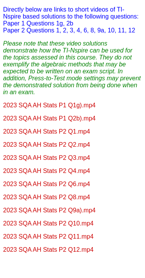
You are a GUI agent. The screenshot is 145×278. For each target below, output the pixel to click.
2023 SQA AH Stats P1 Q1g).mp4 (49, 105)
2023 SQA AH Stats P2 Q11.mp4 (48, 236)
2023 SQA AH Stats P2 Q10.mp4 (48, 223)
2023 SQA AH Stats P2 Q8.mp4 (46, 197)
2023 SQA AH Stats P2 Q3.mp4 (46, 157)
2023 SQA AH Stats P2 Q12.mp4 (48, 249)
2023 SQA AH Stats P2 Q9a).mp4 (49, 210)
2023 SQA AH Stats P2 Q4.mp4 (46, 171)
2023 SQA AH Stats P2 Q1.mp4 (46, 131)
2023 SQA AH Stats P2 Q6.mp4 (46, 184)
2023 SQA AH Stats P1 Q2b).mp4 (49, 118)
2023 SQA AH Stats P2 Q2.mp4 (46, 144)
